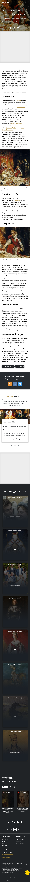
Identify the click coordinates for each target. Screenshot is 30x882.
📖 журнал (4, 845)
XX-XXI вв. (19, 564)
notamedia (17, 870)
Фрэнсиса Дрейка (11, 128)
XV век (18, 597)
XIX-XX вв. (19, 631)
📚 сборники (5, 839)
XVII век (19, 664)
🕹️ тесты (4, 843)
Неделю (5, 786)
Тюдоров (18, 100)
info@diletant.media (6, 857)
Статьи (9, 497)
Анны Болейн (21, 107)
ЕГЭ (10, 597)
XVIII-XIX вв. (19, 497)
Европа (14, 497)
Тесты (9, 564)
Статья (5, 10)
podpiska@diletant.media (7, 854)
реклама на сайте (20, 843)
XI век (19, 731)
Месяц (11, 786)
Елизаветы (17, 200)
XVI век (19, 531)
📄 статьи (4, 841)
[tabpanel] (15, 431)
